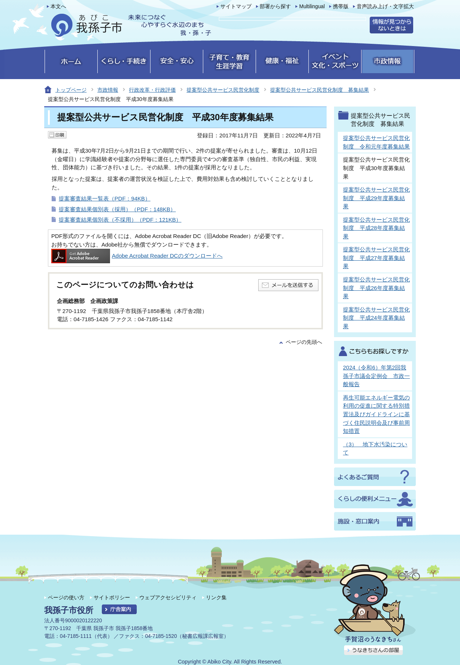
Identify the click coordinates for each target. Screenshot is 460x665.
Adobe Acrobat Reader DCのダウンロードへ (137, 255)
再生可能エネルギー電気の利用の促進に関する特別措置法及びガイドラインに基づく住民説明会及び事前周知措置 (376, 414)
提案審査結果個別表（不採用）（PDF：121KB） (120, 219)
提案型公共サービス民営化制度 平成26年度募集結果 (376, 287)
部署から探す (275, 6)
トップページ (71, 90)
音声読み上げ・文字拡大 (385, 6)
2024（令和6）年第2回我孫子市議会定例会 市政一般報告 (376, 375)
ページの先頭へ (304, 342)
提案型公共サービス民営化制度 (223, 90)
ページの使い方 (66, 597)
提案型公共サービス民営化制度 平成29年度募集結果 (376, 197)
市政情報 (107, 90)
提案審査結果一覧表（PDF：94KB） (104, 198)
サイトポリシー (112, 597)
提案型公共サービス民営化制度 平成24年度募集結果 (376, 317)
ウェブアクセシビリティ (168, 597)
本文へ (58, 6)
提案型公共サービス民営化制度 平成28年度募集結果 (376, 227)
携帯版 (341, 6)
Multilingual (312, 6)
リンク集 (216, 597)
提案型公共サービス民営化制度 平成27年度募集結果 (376, 257)
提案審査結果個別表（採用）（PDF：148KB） (117, 209)
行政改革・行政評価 (152, 90)
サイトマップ (236, 6)
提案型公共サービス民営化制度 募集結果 (319, 90)
